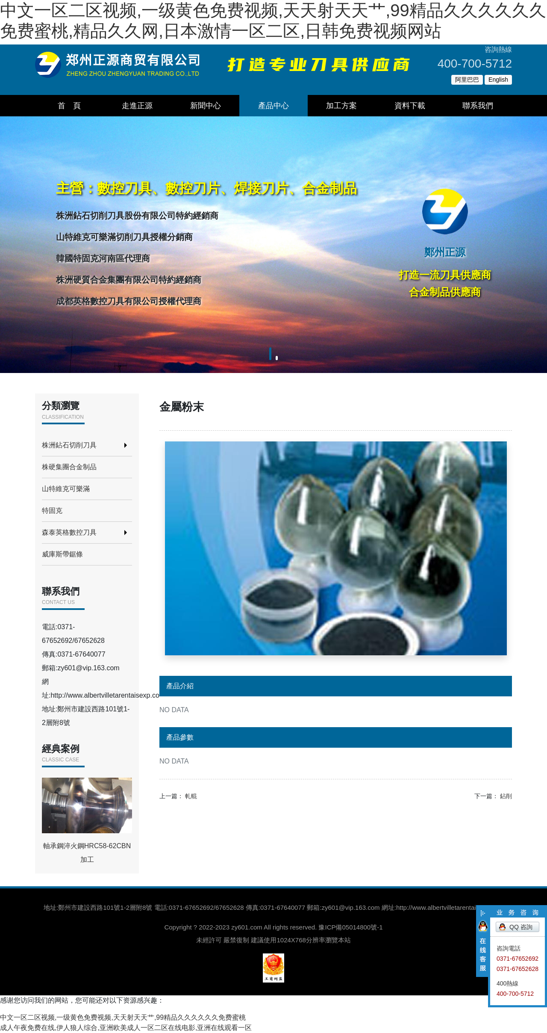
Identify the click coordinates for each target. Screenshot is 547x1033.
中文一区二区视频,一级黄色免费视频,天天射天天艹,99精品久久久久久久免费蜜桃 (123, 1017)
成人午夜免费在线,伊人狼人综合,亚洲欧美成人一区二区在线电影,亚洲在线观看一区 (126, 1027)
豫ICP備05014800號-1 (350, 927)
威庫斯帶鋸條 (62, 554)
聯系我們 (477, 105)
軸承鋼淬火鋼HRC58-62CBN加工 (87, 820)
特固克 (52, 510)
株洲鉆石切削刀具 (69, 445)
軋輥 (191, 796)
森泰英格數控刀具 (69, 532)
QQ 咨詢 (520, 926)
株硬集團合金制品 (69, 467)
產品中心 (273, 105)
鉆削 (506, 796)
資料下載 (409, 105)
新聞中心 (205, 105)
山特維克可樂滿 (66, 488)
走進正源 (137, 105)
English (498, 79)
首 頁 (69, 105)
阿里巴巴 (467, 79)
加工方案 (341, 105)
